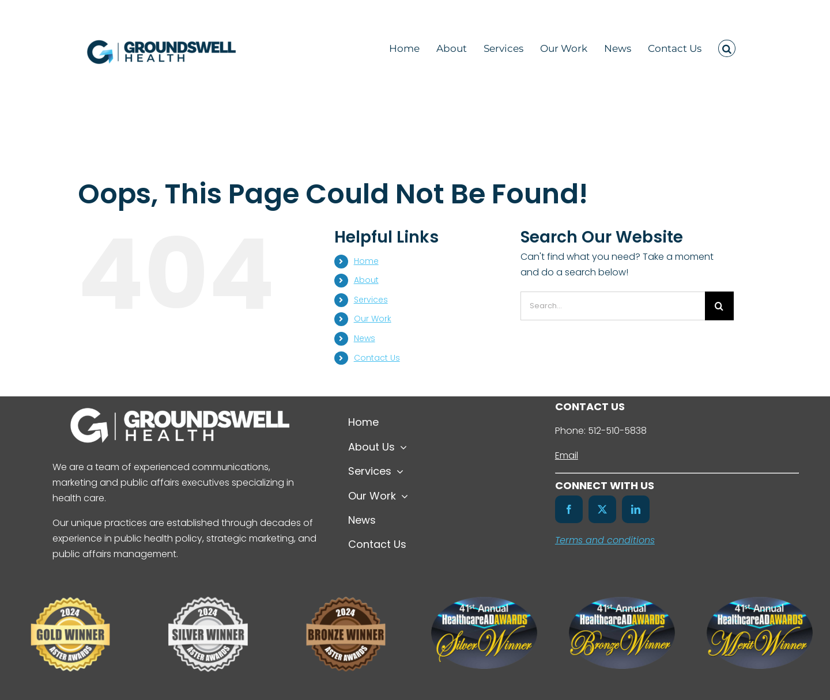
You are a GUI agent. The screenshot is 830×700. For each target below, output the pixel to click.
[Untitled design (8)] (346, 586)
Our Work (372, 318)
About (366, 280)
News (364, 338)
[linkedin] (636, 509)
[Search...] (612, 306)
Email (566, 455)
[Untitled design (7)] (70, 586)
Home (366, 261)
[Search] (719, 306)
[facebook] (569, 509)
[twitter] (602, 509)
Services (371, 299)
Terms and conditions (605, 540)
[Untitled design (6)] (208, 586)
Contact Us (377, 358)
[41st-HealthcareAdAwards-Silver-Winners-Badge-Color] (484, 601)
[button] (726, 46)
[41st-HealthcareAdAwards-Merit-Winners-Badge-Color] (760, 601)
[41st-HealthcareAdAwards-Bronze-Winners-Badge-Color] (622, 601)
